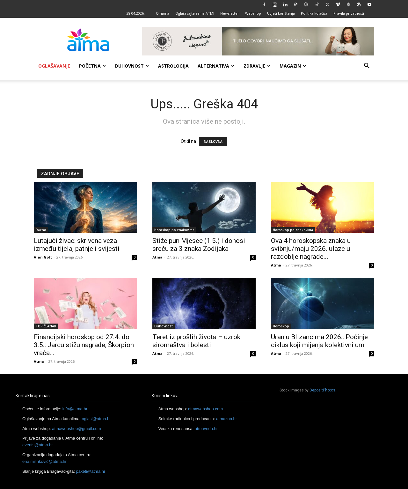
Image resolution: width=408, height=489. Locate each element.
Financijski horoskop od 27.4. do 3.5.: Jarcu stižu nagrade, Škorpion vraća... (84, 345)
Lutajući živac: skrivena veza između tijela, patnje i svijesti (77, 244)
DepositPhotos (322, 390)
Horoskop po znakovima (174, 230)
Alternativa (216, 66)
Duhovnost (132, 66)
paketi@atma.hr (90, 471)
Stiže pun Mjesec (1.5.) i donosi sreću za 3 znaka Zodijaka (198, 244)
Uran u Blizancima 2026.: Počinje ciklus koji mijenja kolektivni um (319, 341)
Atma (157, 257)
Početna (92, 66)
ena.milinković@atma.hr (44, 461)
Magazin (293, 66)
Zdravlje (257, 66)
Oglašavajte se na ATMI (194, 13)
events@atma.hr (37, 444)
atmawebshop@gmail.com (76, 428)
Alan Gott (43, 257)
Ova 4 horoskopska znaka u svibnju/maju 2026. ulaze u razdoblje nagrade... (311, 248)
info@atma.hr (74, 408)
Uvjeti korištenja (281, 13)
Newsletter (229, 13)
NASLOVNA (213, 142)
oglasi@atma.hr (96, 418)
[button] (366, 66)
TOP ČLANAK (46, 326)
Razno (41, 230)
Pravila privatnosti (348, 13)
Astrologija (173, 66)
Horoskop (281, 326)
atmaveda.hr (206, 428)
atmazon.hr (226, 418)
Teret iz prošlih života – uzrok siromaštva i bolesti (196, 341)
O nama (162, 13)
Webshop (253, 13)
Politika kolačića (314, 13)
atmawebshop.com (205, 408)
